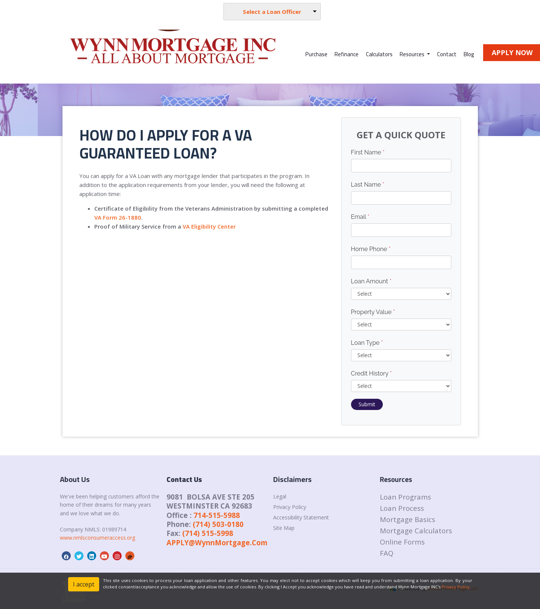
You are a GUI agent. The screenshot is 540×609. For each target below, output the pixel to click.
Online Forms (402, 541)
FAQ (386, 553)
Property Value (373, 312)
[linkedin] (91, 556)
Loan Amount (371, 281)
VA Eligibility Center (209, 226)
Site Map (284, 527)
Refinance (347, 54)
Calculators (379, 54)
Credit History (371, 373)
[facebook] (66, 556)
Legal (279, 496)
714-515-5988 (216, 515)
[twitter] (79, 556)
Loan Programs (405, 496)
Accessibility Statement (301, 517)
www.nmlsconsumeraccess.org (97, 537)
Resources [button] (412, 54)
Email (360, 216)
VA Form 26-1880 (117, 217)
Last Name (368, 184)
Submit (367, 404)
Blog (469, 54)
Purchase (316, 54)
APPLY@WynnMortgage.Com (217, 542)
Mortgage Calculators (416, 530)
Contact (447, 54)
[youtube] (104, 556)
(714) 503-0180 (218, 524)
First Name (368, 152)
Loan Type (367, 342)
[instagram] (117, 556)
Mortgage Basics (407, 519)
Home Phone (371, 249)
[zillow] (129, 556)
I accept (83, 584)
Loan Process (402, 508)
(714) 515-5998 (207, 533)
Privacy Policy (289, 506)
